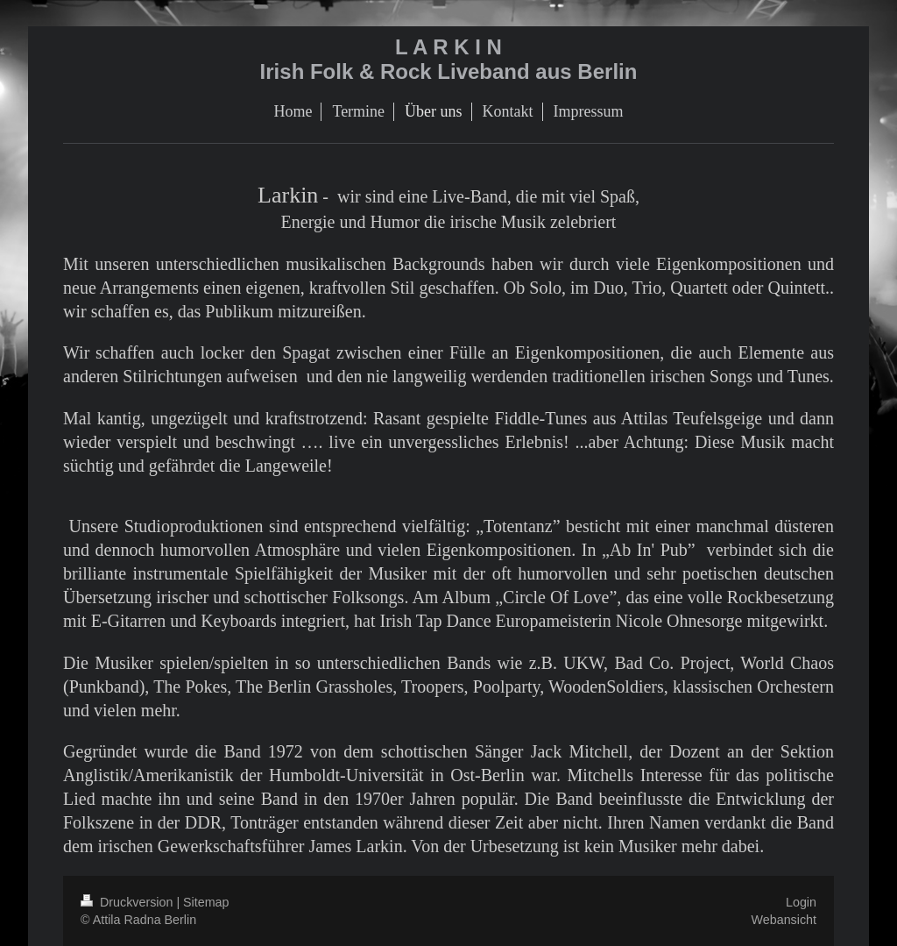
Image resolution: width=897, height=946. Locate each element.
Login (801, 902)
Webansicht (784, 920)
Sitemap (206, 902)
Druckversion (128, 902)
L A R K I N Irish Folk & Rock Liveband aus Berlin (449, 59)
